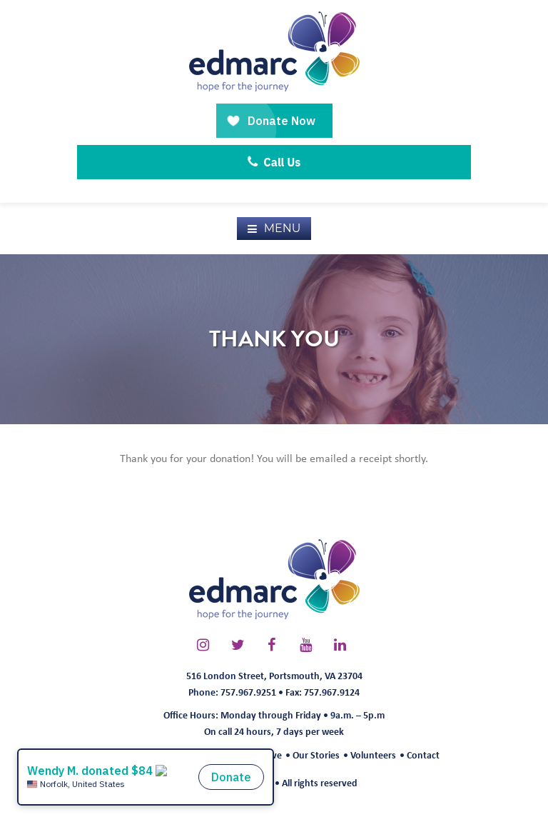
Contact (423, 754)
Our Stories (316, 754)
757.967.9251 (248, 691)
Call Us (274, 162)
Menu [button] (282, 228)
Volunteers (373, 754)
